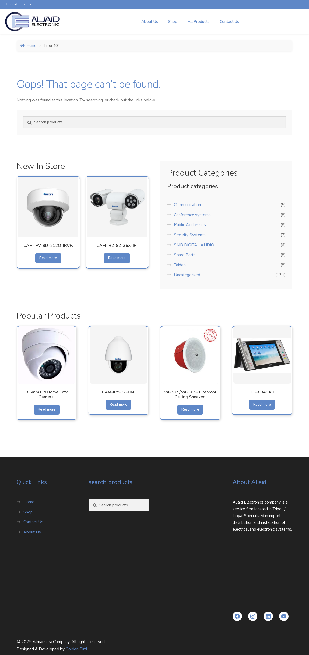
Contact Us (229, 21)
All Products (198, 21)
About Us (149, 21)
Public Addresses (190, 225)
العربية (29, 4)
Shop (172, 21)
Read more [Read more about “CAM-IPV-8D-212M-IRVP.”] (48, 257)
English (12, 4)
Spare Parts (184, 255)
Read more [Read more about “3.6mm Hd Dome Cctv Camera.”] (46, 409)
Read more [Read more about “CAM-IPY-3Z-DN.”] (118, 404)
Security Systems (190, 235)
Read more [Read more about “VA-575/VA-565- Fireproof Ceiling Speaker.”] (190, 409)
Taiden (180, 265)
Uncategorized (187, 275)
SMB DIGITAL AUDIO (194, 245)
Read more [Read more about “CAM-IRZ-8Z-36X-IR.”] (117, 257)
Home (31, 45)
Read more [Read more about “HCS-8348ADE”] (262, 404)
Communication (187, 205)
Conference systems (192, 215)
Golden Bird (76, 649)
